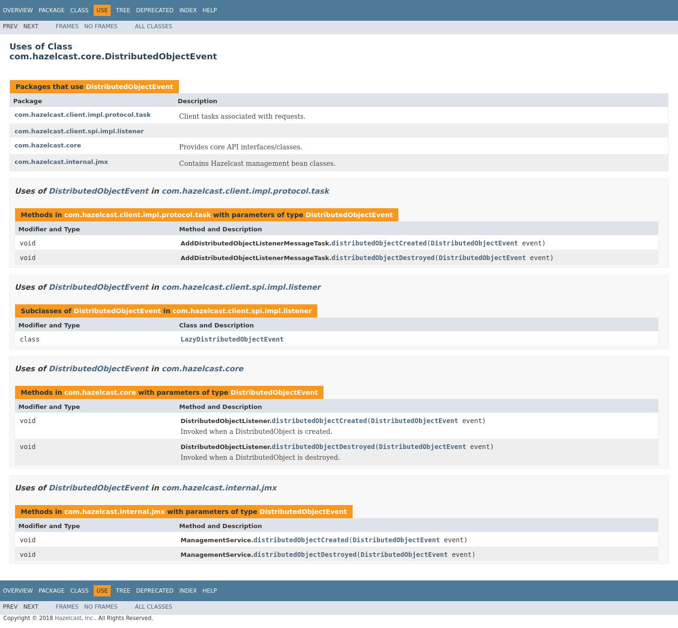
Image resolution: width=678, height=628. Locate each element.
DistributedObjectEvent (129, 86)
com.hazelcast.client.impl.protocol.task (83, 114)
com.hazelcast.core (48, 145)
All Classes (153, 26)
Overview (18, 10)
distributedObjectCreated (379, 243)
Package (52, 10)
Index (188, 10)
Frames (67, 26)
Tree (123, 10)
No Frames (101, 26)
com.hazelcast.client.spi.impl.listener (79, 131)
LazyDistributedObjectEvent (232, 339)
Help (209, 10)
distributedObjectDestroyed (383, 257)
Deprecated (155, 10)
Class (79, 10)
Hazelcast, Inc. (75, 618)
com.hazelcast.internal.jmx (61, 161)
